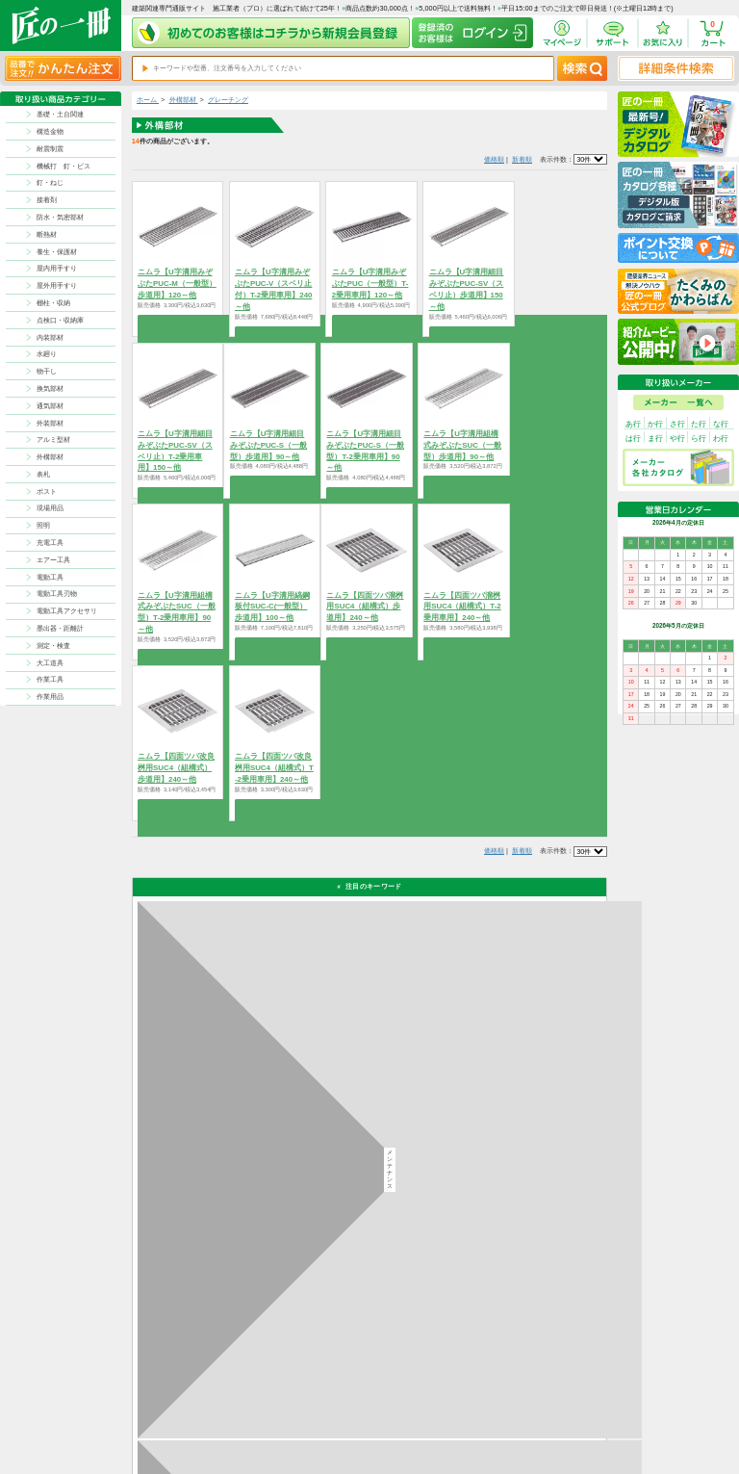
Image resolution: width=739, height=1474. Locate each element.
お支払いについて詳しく (206, 1315)
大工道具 (50, 663)
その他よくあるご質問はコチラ (503, 1226)
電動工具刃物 (57, 593)
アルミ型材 (53, 439)
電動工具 (50, 577)
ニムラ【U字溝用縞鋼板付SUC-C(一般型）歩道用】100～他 (272, 607)
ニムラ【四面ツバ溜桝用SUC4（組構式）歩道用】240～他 (364, 607)
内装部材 (50, 337)
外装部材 (50, 423)
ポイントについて (416, 1412)
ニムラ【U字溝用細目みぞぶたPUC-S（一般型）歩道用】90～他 (269, 445)
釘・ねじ (50, 182)
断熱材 (47, 234)
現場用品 (50, 508)
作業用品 (50, 696)
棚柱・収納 (53, 302)
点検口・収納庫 (60, 320)
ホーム (148, 99)
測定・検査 (53, 645)
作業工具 (50, 679)
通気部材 (50, 405)
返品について (410, 1400)
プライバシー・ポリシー (553, 1400)
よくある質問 (410, 1437)
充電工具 (50, 542)
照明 (43, 525)
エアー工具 (53, 560)
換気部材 (50, 388)
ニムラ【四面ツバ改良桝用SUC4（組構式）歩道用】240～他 (176, 768)
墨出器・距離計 (60, 628)
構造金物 (50, 131)
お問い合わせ (410, 1425)
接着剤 (47, 199)
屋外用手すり (57, 285)
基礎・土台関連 (60, 114)
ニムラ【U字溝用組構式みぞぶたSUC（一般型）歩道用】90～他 (462, 445)
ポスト (47, 491)
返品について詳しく (484, 1098)
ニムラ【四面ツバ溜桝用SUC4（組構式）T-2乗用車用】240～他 (461, 607)
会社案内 (457, 1425)
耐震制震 (50, 148)
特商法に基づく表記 (547, 1412)
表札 (43, 474)
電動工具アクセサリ (67, 611)
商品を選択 (177, 321)
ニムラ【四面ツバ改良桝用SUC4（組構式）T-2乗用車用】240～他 (274, 768)
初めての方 (460, 1412)
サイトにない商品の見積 (553, 1425)
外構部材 (50, 457)
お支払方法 (460, 1400)
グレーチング (228, 99)
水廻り (47, 353)
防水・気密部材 (60, 217)
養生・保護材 (57, 251)
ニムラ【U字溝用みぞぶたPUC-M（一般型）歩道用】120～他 (177, 283)
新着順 (522, 159)
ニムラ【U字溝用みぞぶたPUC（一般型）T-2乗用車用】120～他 (370, 283)
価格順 (494, 159)
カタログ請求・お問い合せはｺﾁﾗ (505, 1273)
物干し (47, 371)
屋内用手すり (57, 268)
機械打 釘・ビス (63, 166)
